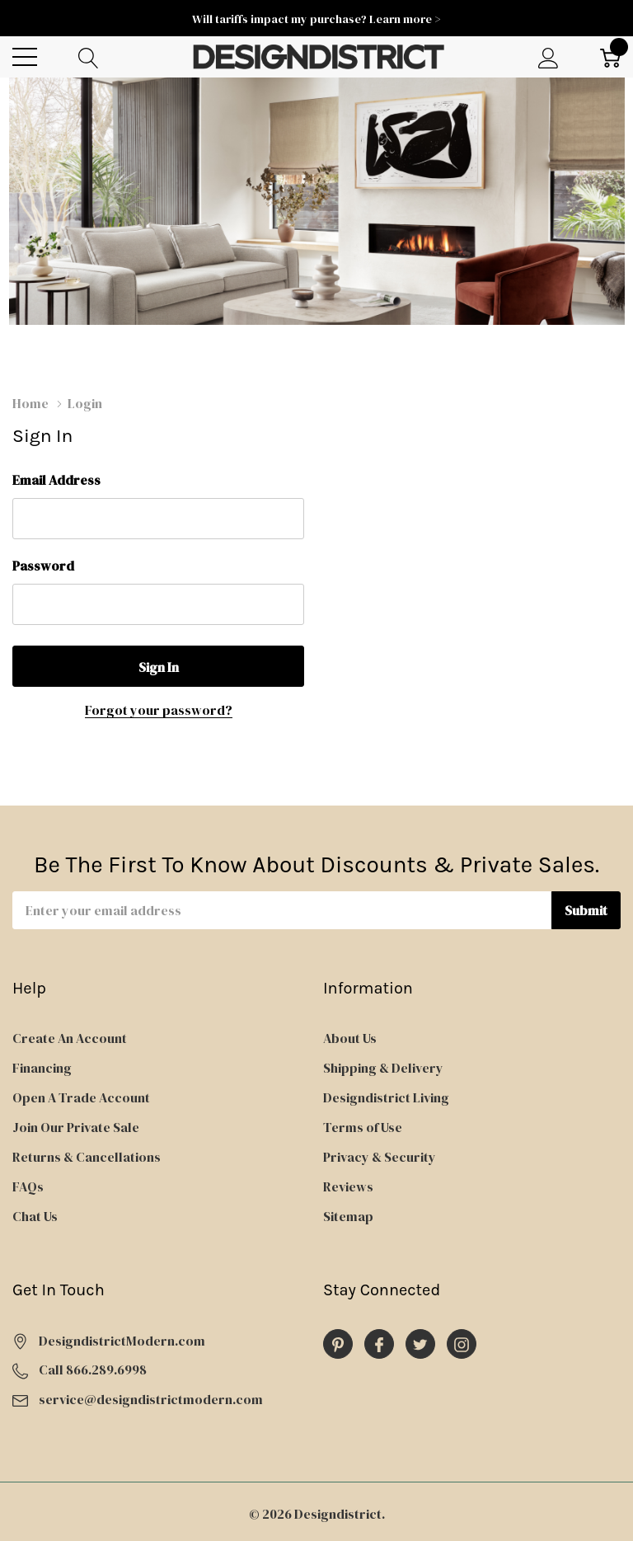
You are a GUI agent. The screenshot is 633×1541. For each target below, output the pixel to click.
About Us (350, 1038)
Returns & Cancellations (86, 1157)
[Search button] (88, 57)
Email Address (56, 480)
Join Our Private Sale (75, 1127)
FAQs (28, 1186)
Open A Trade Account (81, 1097)
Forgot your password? (158, 710)
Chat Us (35, 1216)
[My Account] (548, 57)
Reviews (348, 1186)
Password (43, 566)
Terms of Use (362, 1127)
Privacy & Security (379, 1157)
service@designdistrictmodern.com (151, 1399)
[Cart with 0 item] (610, 57)
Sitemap (348, 1216)
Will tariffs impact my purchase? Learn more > (316, 19)
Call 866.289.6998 (93, 1369)
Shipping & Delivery (383, 1068)
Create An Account (69, 1038)
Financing (42, 1068)
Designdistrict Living (386, 1097)
